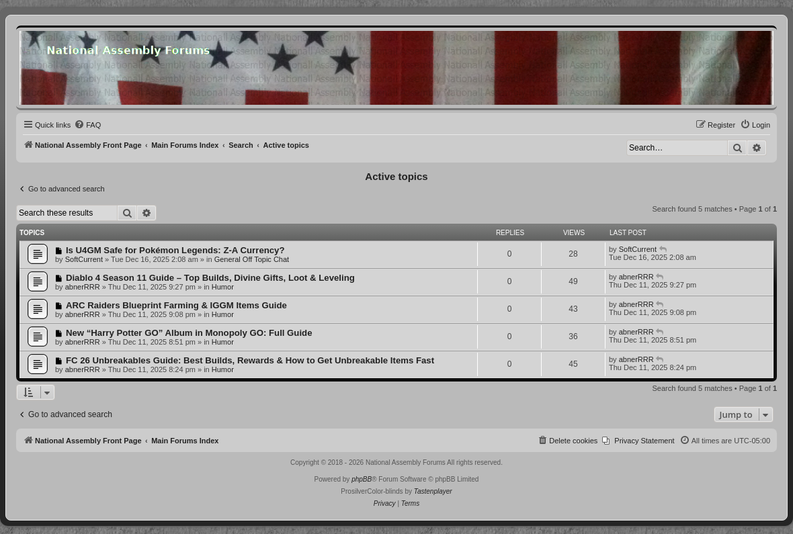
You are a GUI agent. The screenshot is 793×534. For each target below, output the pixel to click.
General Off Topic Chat (252, 259)
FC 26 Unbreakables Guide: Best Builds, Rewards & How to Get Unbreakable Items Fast (250, 360)
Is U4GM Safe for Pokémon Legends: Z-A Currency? (175, 250)
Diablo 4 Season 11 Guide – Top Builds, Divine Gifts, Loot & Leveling (210, 278)
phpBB (361, 479)
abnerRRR (82, 287)
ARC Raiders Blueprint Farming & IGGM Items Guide (176, 305)
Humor (223, 287)
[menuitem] (87, 125)
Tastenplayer (433, 491)
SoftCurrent (84, 259)
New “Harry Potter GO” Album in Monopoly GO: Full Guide (189, 333)
